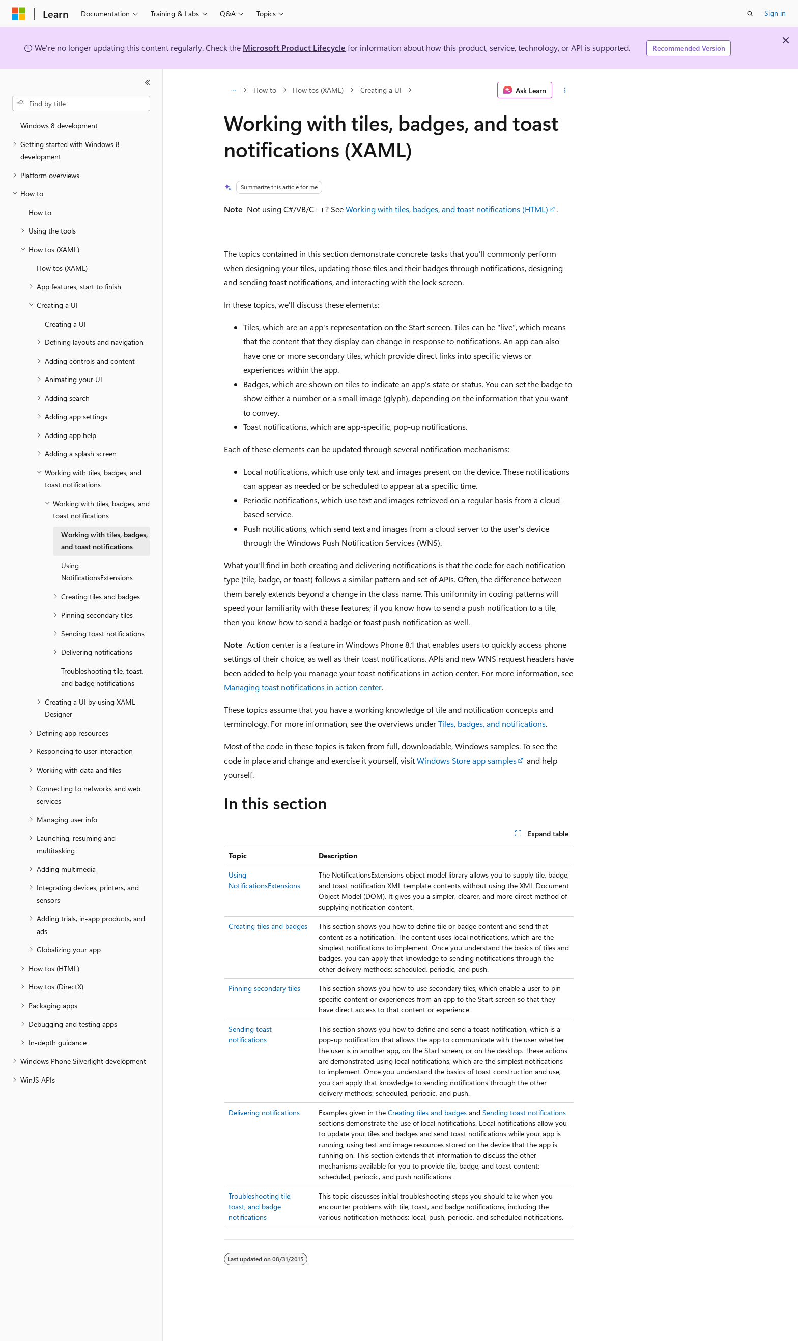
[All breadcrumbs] (233, 90)
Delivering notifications (264, 1112)
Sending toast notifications (524, 1112)
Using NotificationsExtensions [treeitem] (97, 572)
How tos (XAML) (318, 90)
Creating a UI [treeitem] (65, 324)
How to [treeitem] (39, 212)
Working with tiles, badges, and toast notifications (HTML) (447, 208)
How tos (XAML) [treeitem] (62, 268)
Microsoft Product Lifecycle (294, 47)
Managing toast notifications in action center (303, 687)
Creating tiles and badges (268, 926)
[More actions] (565, 90)
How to (264, 90)
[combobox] (81, 104)
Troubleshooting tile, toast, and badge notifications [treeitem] (102, 677)
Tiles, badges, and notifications (492, 723)
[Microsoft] (18, 13)
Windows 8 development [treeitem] (59, 125)
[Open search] (750, 14)
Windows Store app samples (467, 760)
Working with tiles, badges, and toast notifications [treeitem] (104, 541)
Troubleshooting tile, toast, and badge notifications (260, 1206)
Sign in (775, 13)
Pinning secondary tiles (264, 988)
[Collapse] (147, 82)
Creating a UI (381, 90)
